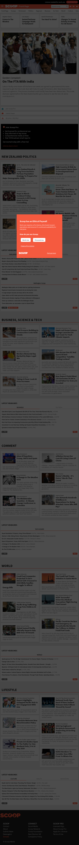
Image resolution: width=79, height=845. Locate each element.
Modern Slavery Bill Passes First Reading (14, 261)
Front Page (4, 11)
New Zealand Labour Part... (50, 258)
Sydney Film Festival (50, 793)
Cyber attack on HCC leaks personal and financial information (20, 295)
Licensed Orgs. (58, 826)
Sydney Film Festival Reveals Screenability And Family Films (20, 793)
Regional (39, 11)
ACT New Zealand (50, 266)
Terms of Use (58, 834)
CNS (22, 661)
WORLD (7, 566)
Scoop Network (34, 829)
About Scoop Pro (59, 829)
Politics (30, 11)
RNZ (53, 425)
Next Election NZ (34, 834)
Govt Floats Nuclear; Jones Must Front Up (14, 264)
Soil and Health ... (53, 414)
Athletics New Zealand (47, 791)
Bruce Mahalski (31, 544)
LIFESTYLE (9, 690)
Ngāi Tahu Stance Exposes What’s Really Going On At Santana (20, 266)
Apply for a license (60, 831)
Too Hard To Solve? (49, 19)
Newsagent (7, 834)
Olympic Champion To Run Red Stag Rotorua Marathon (18, 791)
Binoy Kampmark (50, 536)
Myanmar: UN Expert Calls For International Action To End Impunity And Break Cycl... (27, 667)
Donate (6, 837)
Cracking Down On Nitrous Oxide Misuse (14, 274)
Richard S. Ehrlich (35, 538)
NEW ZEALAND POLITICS (19, 157)
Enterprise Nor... (52, 419)
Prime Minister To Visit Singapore (11, 272)
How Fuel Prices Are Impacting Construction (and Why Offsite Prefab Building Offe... (26, 422)
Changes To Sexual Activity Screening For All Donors (68, 21)
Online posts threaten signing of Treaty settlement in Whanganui (21, 298)
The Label (44, 783)
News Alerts (13, 307)
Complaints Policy (35, 837)
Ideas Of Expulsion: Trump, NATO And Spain (15, 541)
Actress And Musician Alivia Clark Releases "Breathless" (18, 785)
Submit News (8, 831)
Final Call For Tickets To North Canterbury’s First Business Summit (21, 419)
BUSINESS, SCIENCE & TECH (22, 320)
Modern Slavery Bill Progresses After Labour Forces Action (19, 258)
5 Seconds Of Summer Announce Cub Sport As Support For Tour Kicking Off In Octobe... (28, 796)
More (75, 279)
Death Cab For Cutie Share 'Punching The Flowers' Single (19, 783)
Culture (70, 11)
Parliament (22, 11)
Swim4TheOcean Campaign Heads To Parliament (28, 21)
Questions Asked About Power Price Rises (14, 427)
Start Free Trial (72, 2)
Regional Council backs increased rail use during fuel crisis (19, 290)
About (5, 829)
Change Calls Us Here (8, 661)
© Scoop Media (9, 841)
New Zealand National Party (40, 261)
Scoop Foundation (35, 831)
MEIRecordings (46, 785)
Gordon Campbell (26, 549)
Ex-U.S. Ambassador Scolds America (13, 538)
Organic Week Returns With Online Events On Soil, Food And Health (22, 414)
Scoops (13, 11)
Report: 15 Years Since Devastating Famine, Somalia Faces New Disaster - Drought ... (27, 664)
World (63, 11)
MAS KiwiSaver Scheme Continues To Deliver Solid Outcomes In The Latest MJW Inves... (28, 417)
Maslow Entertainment (50, 788)
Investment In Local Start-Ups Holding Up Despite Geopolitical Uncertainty (24, 425)
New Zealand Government (35, 272)
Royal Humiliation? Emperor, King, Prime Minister (16, 533)
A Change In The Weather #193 (11, 544)
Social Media (33, 826)
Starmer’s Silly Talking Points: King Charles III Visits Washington (21, 536)
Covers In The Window (7, 20)
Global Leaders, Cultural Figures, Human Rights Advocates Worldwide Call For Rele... (27, 672)
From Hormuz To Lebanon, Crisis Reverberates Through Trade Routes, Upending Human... (28, 675)
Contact (6, 826)
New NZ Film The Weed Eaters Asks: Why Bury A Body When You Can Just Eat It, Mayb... (28, 799)
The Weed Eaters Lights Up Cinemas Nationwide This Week (19, 788)
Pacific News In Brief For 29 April (11, 669)
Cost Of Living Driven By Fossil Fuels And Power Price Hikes (20, 269)
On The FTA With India (8, 549)
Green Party (47, 269)
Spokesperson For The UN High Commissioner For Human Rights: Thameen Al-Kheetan (27, 659)
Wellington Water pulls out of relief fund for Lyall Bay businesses (21, 287)
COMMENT (9, 446)
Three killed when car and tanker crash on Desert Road (18, 303)
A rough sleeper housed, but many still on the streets (17, 292)
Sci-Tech (56, 11)
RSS (4, 279)
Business (47, 11)
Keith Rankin (40, 533)
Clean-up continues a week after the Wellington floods (18, 300)
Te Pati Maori (36, 264)
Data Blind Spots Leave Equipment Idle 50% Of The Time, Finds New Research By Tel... (27, 411)
